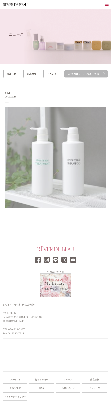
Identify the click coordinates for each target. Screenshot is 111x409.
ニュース (68, 379)
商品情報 (31, 74)
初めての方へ (41, 379)
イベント (52, 74)
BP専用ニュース (83, 73)
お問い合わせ (68, 388)
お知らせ (11, 74)
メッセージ (94, 388)
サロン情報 (15, 388)
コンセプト (15, 379)
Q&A (41, 388)
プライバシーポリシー (15, 396)
